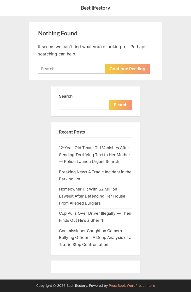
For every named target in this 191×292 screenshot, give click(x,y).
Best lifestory (95, 8)
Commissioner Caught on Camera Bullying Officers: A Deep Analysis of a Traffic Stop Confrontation (95, 237)
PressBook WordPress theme (132, 286)
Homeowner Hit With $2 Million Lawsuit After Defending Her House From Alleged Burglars (92, 196)
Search (66, 96)
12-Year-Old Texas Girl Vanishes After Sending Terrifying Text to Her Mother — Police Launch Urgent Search (94, 154)
